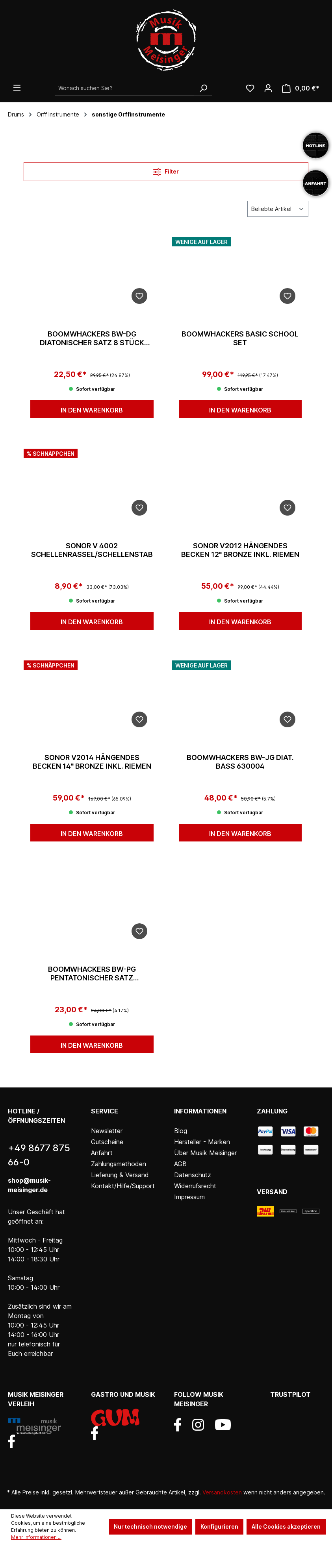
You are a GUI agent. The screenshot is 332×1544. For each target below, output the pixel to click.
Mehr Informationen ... (36, 1537)
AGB (180, 1164)
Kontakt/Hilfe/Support (123, 1186)
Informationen (200, 1111)
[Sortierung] (277, 209)
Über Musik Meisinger (205, 1153)
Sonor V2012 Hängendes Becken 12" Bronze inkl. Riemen (240, 550)
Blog (180, 1131)
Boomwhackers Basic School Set (240, 338)
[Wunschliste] (250, 88)
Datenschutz (192, 1175)
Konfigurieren (219, 1526)
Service (104, 1111)
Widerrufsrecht (195, 1186)
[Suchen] (203, 88)
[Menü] (17, 87)
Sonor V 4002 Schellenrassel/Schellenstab (92, 550)
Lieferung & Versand (120, 1175)
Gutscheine (107, 1142)
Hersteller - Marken (202, 1142)
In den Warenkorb (92, 410)
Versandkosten (222, 1492)
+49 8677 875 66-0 (39, 1155)
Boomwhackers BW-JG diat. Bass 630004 (240, 761)
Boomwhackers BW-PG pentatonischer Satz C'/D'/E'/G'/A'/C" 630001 (92, 973)
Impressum (189, 1197)
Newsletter (106, 1131)
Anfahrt (102, 1153)
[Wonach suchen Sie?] (125, 88)
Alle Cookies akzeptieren (286, 1526)
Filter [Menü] (166, 170)
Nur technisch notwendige (150, 1526)
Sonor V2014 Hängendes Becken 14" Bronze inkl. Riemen (92, 761)
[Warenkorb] (300, 88)
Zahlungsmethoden (118, 1164)
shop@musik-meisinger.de (29, 1185)
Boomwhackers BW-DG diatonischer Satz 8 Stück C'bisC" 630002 (92, 338)
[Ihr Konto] (268, 88)
